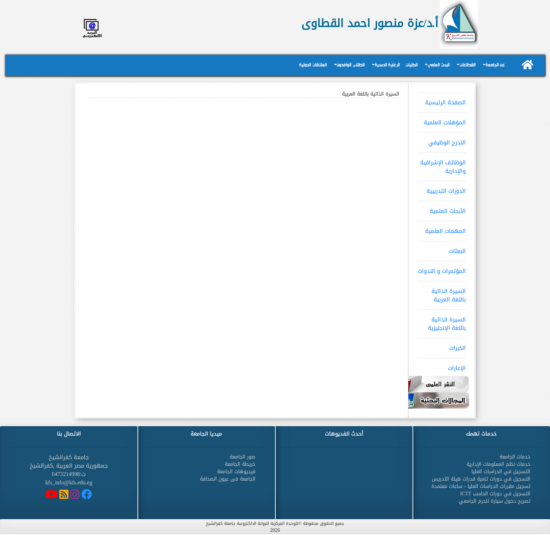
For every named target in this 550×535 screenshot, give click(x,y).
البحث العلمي (439, 65)
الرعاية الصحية (387, 65)
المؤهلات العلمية (441, 120)
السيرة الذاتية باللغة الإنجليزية (441, 321)
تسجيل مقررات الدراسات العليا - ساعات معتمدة (480, 486)
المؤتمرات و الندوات (441, 268)
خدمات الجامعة (514, 457)
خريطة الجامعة (240, 464)
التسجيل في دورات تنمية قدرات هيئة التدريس (481, 479)
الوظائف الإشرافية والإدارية (441, 164)
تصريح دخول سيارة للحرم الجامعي (494, 501)
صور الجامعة (242, 457)
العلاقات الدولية (313, 65)
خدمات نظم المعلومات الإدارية (498, 464)
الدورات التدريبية (441, 188)
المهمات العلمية (441, 228)
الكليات (411, 65)
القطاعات (468, 65)
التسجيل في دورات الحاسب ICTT (495, 493)
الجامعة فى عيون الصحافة (227, 479)
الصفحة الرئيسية (441, 100)
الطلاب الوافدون (351, 65)
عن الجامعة (495, 65)
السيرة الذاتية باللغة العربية (441, 293)
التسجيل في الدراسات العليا (500, 471)
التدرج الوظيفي (441, 140)
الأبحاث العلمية (441, 208)
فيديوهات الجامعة (236, 471)
